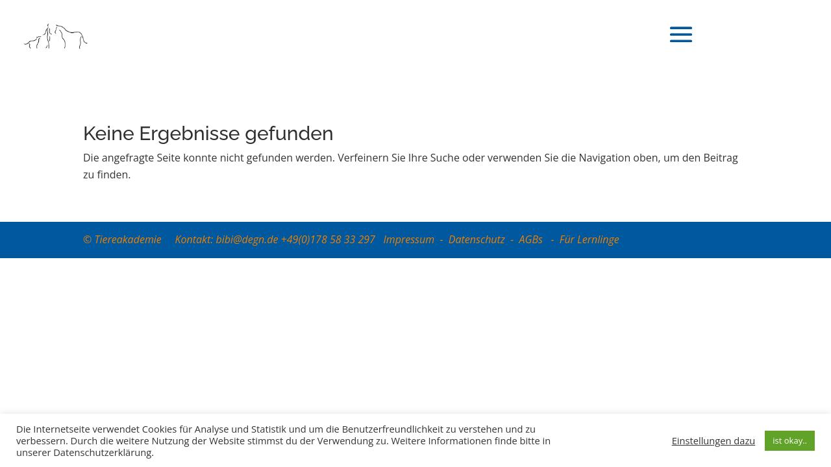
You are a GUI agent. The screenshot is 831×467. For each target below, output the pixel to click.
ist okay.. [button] (790, 440)
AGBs (532, 239)
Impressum (408, 239)
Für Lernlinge (589, 239)
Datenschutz (477, 239)
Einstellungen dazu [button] (714, 440)
